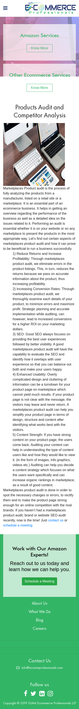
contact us (55, 520)
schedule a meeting (17, 525)
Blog (39, 620)
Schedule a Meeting (39, 581)
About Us (39, 603)
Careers (39, 628)
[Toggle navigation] (5, 7)
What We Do (40, 611)
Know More (39, 48)
